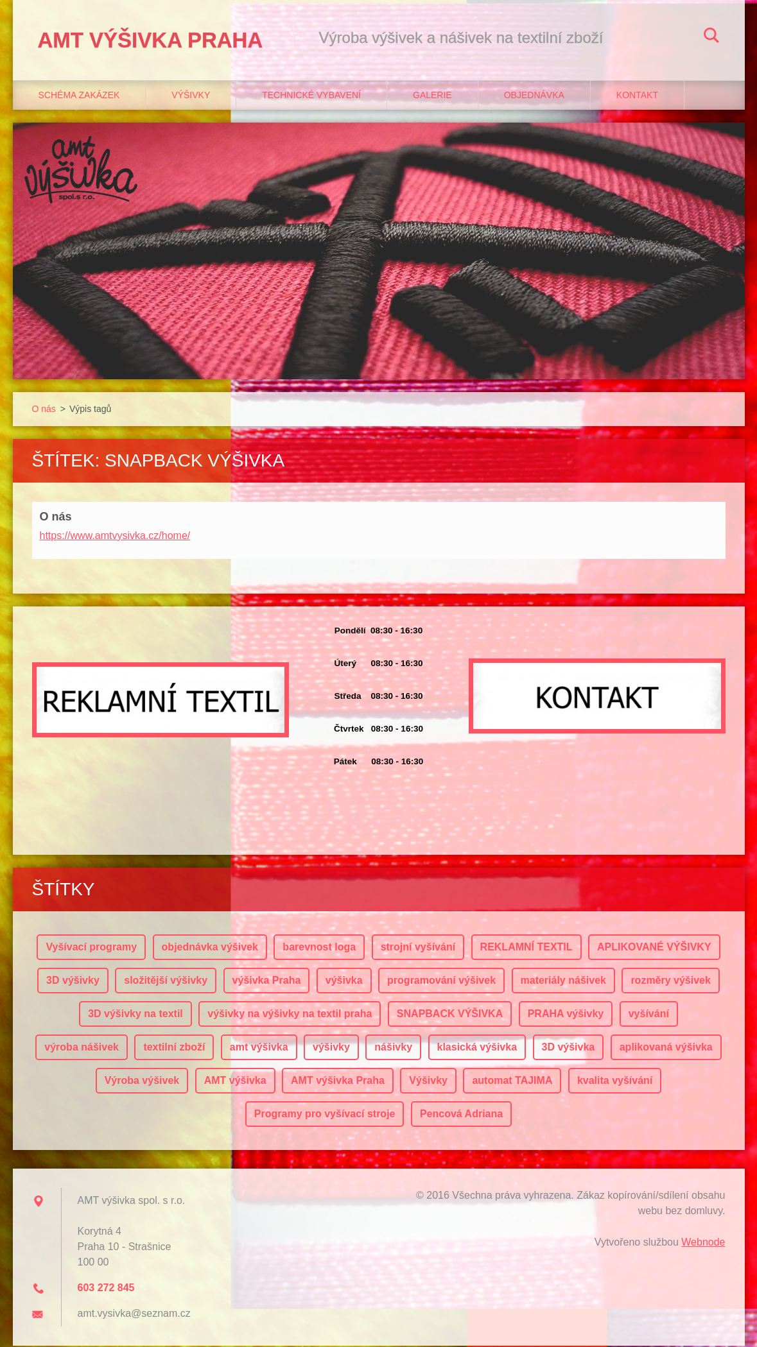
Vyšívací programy (91, 948)
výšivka (344, 981)
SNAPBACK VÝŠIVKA (450, 1014)
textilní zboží (174, 1048)
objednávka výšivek (210, 948)
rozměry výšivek (671, 981)
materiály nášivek (563, 981)
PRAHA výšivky (566, 1014)
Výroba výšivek (142, 1081)
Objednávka (534, 97)
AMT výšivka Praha (338, 1081)
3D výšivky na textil (135, 1014)
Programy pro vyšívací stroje (325, 1115)
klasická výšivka (477, 1048)
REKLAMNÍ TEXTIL (526, 948)
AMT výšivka (235, 1081)
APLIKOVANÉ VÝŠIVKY (654, 948)
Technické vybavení (311, 97)
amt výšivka (259, 1048)
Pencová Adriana (461, 1115)
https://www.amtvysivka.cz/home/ (115, 536)
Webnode (703, 1243)
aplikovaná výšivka (666, 1048)
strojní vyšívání (418, 948)
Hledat (711, 37)
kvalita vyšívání (614, 1081)
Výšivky (190, 97)
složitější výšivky (165, 981)
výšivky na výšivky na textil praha (289, 1014)
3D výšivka (568, 1048)
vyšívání (649, 1014)
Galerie (432, 97)
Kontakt (637, 97)
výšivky (331, 1048)
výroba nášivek (81, 1048)
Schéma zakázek (79, 97)
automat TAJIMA (512, 1081)
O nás (44, 411)
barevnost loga (319, 948)
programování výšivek (441, 981)
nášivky (393, 1048)
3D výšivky (73, 981)
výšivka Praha (266, 981)
